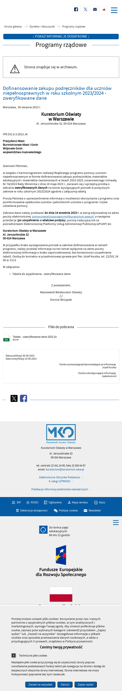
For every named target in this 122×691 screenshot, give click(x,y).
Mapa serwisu (80, 502)
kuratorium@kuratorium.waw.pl (65, 469)
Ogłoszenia (55, 502)
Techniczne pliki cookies (33, 655)
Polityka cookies (68, 510)
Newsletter (95, 510)
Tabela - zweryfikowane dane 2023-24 (35, 337)
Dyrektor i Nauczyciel (42, 26)
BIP (19, 502)
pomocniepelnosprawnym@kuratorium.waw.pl (63, 216)
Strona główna (13, 26)
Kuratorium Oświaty (26, 10)
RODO (34, 502)
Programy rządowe (73, 26)
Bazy (102, 502)
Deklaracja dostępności (34, 510)
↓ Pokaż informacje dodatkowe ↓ (61, 36)
